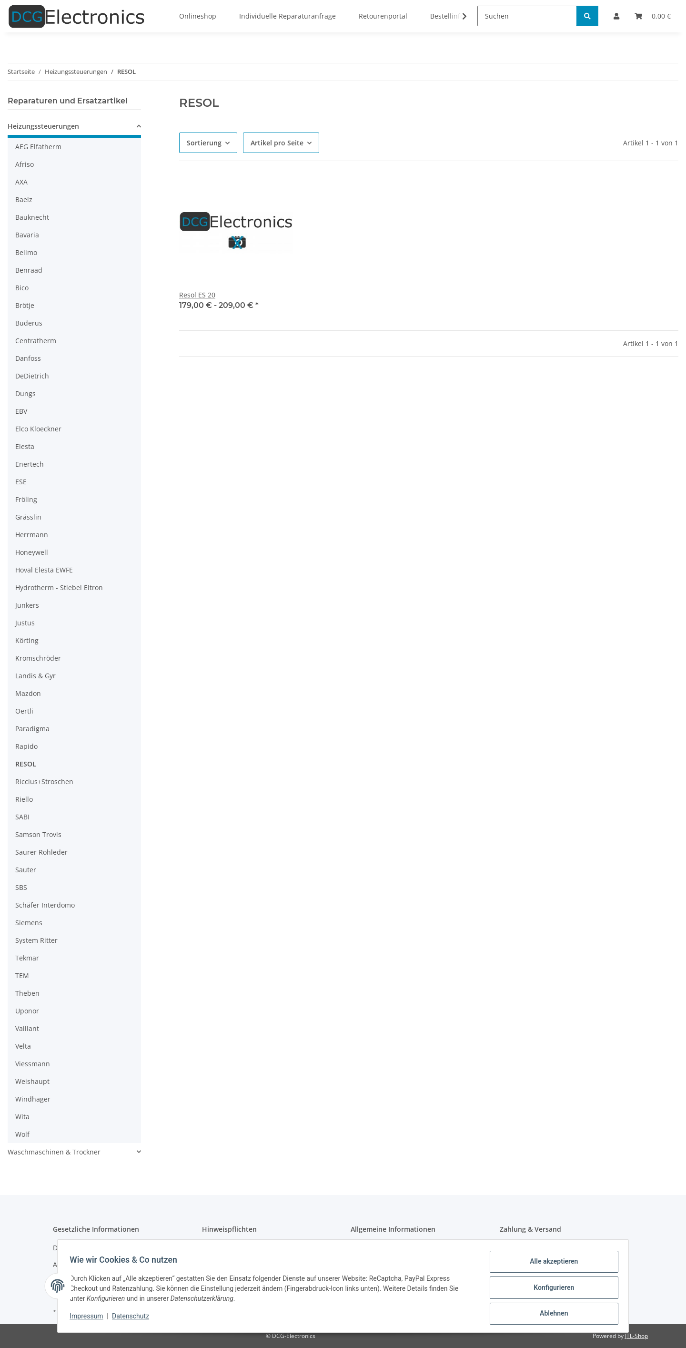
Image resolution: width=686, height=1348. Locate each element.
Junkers (27, 605)
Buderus (28, 322)
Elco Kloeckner (38, 428)
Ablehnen (550, 1314)
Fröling (26, 499)
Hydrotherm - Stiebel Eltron (59, 587)
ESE (21, 481)
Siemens (28, 922)
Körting (27, 640)
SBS (21, 887)
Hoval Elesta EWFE (44, 569)
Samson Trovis (38, 834)
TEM (22, 975)
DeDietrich (32, 375)
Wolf (22, 1134)
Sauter (25, 869)
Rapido (26, 746)
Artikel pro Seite (277, 142)
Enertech (29, 464)
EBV (21, 411)
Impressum (89, 1318)
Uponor (27, 1010)
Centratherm (35, 340)
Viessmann (32, 1063)
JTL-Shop (636, 1336)
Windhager (32, 1098)
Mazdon (28, 693)
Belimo (26, 252)
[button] (74, 127)
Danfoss (28, 358)
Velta (23, 1046)
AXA (21, 181)
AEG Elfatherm (38, 146)
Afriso (24, 164)
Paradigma (32, 728)
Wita (22, 1116)
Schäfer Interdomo (45, 904)
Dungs (25, 393)
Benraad (28, 270)
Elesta (24, 446)
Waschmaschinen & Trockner (54, 1151)
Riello (24, 799)
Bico (22, 287)
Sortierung (204, 142)
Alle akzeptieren (550, 1264)
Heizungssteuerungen (43, 126)
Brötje (24, 305)
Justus (25, 622)
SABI (22, 816)
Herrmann (31, 534)
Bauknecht (32, 217)
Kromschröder (38, 658)
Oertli (24, 710)
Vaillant (27, 1028)
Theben (27, 993)
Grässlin (28, 516)
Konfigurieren (550, 1289)
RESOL (25, 763)
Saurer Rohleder (41, 852)
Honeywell (31, 552)
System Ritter (36, 940)
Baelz (23, 199)
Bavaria (27, 234)
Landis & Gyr (35, 675)
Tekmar (27, 957)
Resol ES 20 (197, 294)
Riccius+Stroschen (44, 781)
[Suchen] (527, 16)
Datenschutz (133, 1318)
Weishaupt (32, 1081)
